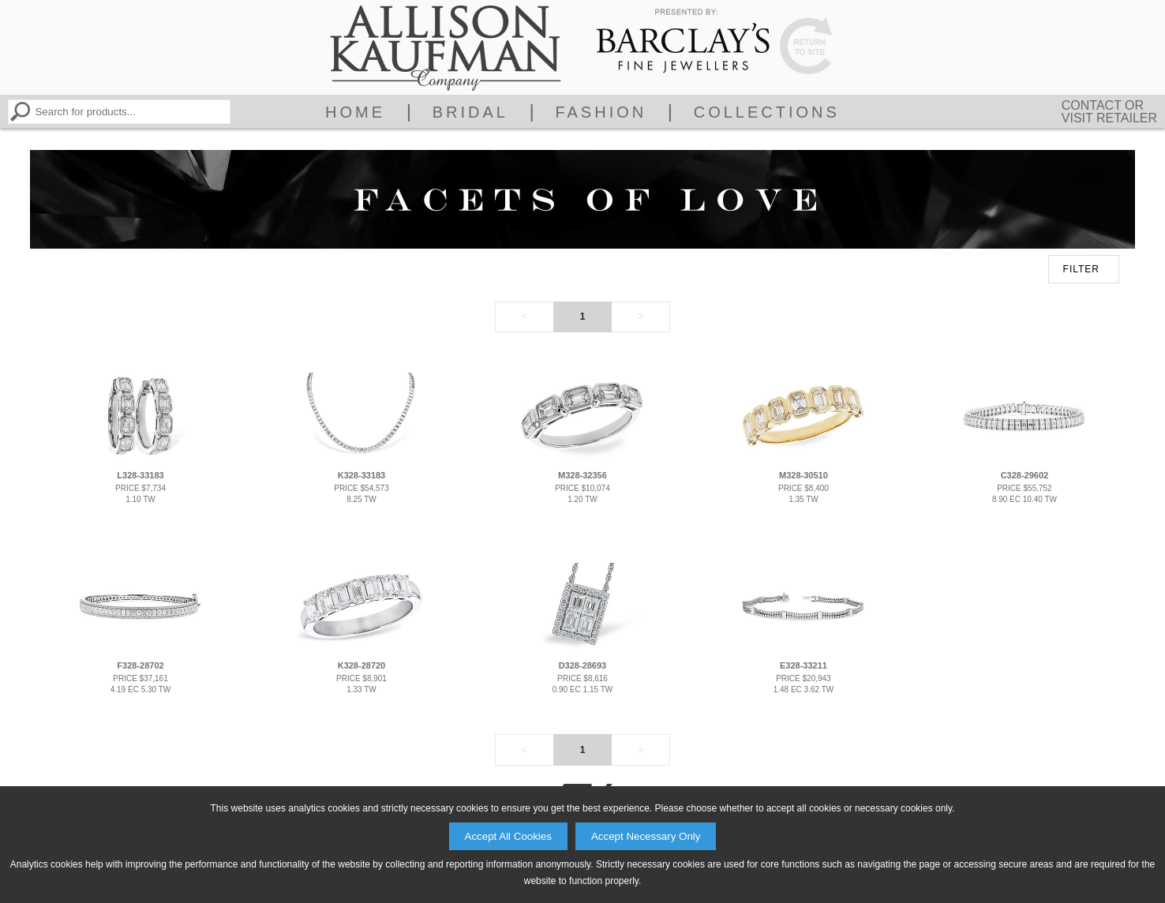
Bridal (470, 112)
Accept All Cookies (508, 836)
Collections (767, 112)
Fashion (600, 112)
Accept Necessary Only (646, 836)
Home (355, 112)
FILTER (1081, 269)
